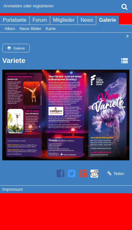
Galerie (107, 20)
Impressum (12, 189)
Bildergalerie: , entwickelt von (65, 208)
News (87, 20)
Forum (40, 20)
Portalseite (15, 20)
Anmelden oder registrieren (29, 6)
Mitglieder (64, 20)
